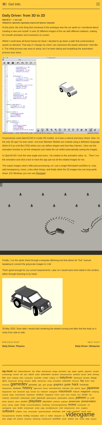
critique (67, 374)
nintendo (33, 394)
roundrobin (16, 405)
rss (23, 405)
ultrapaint (86, 411)
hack (93, 381)
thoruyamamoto (35, 411)
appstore (90, 368)
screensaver (54, 405)
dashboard (93, 374)
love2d (54, 388)
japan (4, 388)
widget (41, 416)
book (22, 374)
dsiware (43, 377)
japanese (14, 387)
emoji (66, 377)
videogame (17, 414)
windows (60, 416)
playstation (77, 398)
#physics (42, 23)
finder (9, 381)
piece (46, 398)
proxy (34, 401)
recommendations (64, 401)
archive (24, 371)
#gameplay (25, 23)
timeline (46, 411)
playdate (64, 397)
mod (4, 394)
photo (32, 398)
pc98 (27, 398)
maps (39, 391)
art (29, 371)
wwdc (4, 419)
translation (63, 411)
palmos (5, 398)
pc (23, 398)
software (34, 408)
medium (69, 391)
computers (42, 374)
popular (94, 398)
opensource (81, 394)
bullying (29, 374)
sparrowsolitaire (72, 408)
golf (61, 381)
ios (85, 384)
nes (27, 394)
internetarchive (67, 385)
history (39, 384)
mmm (86, 391)
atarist (39, 371)
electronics (58, 377)
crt (72, 374)
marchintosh (48, 391)
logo (48, 388)
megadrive (78, 391)
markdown (59, 391)
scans (44, 405)
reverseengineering (90, 401)
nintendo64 (43, 394)
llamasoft (41, 388)
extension (84, 377)
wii (46, 416)
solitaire (45, 408)
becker (94, 371)
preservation (22, 401)
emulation (74, 377)
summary (84, 408)
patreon (15, 397)
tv (74, 411)
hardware (28, 385)
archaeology (14, 371)
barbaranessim (75, 371)
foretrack (22, 381)
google (67, 381)
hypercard (49, 385)
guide (86, 380)
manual (33, 391)
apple (76, 368)
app (71, 368)
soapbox (23, 408)
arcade (5, 371)
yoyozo (35, 419)
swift (91, 408)
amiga (56, 368)
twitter (79, 411)
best (4, 374)
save (39, 405)
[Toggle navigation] (98, 4)
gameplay (50, 381)
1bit (15, 368)
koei (34, 388)
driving (36, 377)
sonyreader (59, 408)
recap (52, 401)
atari (33, 371)
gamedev (35, 380)
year (29, 419)
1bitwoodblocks (24, 368)
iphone (90, 385)
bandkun (64, 371)
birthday (10, 374)
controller (52, 374)
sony (51, 408)
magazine (15, 391)
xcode (22, 419)
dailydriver (81, 374)
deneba (5, 377)
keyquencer (27, 388)
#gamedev (16, 23)
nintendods (54, 394)
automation (54, 371)
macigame (74, 388)
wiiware (52, 416)
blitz (17, 374)
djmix (20, 377)
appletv (83, 368)
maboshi (65, 388)
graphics (76, 380)
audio (45, 371)
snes (16, 408)
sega (68, 405)
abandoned (47, 368)
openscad (70, 394)
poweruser (8, 401)
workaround (79, 416)
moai (92, 391)
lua (59, 388)
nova (62, 394)
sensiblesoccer (77, 405)
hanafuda (7, 384)
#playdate (51, 23)
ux (93, 411)
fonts (15, 381)
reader (46, 401)
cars (35, 374)
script (62, 405)
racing (39, 401)
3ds (34, 368)
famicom (93, 377)
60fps (39, 368)
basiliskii (86, 371)
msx (16, 394)
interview (78, 385)
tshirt (70, 411)
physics (39, 398)
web (35, 416)
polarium (86, 398)
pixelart (52, 398)
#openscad (34, 23)
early (50, 377)
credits (60, 374)
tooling (54, 411)
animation (64, 368)
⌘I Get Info (11, 4)
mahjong (25, 391)
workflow (89, 415)
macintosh (87, 387)
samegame (31, 405)
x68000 (11, 419)
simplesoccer (7, 408)
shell (87, 405)
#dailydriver (7, 23)
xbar (17, 419)
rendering (77, 401)
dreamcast (28, 377)
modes (10, 394)
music (22, 394)
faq (4, 380)
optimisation (93, 394)
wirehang (69, 416)
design (13, 377)
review (6, 404)
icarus (57, 385)
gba (57, 381)
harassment (17, 385)
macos (5, 391)
